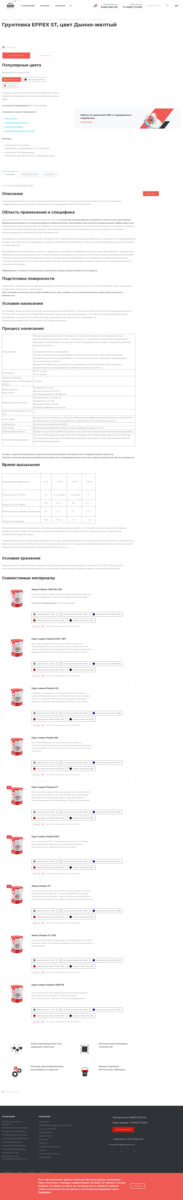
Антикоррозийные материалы (15, 1128)
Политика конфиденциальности (122, 1144)
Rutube (121, 1151)
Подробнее (44, 1192)
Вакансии (43, 1143)
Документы (49, 174)
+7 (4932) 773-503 (132, 7)
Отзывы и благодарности (50, 1146)
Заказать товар (16, 55)
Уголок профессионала (49, 1154)
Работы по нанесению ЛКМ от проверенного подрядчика (106, 116)
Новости (43, 1150)
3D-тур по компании (47, 1129)
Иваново (7, 1172)
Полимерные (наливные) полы (15, 1138)
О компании (44, 1122)
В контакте (110, 1151)
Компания (44, 1117)
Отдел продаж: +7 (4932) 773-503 (129, 1123)
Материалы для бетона (12, 1142)
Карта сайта (7, 1190)
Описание (10, 174)
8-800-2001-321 (109, 7)
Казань (20, 1172)
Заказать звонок (123, 1129)
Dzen (134, 1151)
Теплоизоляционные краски (14, 1149)
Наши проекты (45, 1136)
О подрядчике (45, 1157)
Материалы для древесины (14, 1145)
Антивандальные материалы (14, 1135)
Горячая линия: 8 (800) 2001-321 (129, 1118)
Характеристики (29, 174)
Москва (31, 1172)
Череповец (44, 1172)
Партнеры (43, 1139)
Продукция (8, 1117)
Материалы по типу (10, 1153)
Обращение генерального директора (55, 1125)
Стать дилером (45, 1132)
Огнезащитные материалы (13, 1131)
